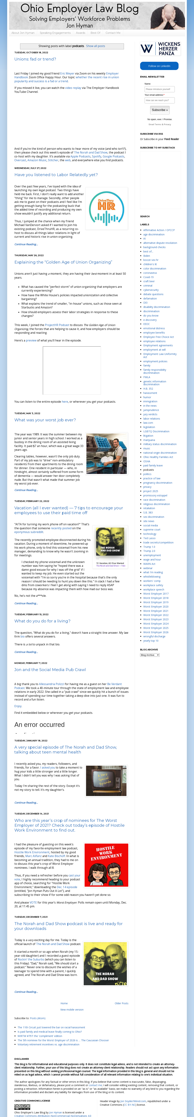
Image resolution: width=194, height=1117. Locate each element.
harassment (150, 393)
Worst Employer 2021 (155, 611)
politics (147, 474)
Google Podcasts (113, 156)
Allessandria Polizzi (51, 684)
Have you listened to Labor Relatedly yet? (56, 174)
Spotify (96, 156)
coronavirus (150, 272)
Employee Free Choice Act (158, 337)
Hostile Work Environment (31, 852)
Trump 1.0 (149, 546)
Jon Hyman (55, 1112)
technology (149, 534)
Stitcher (53, 160)
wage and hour (152, 559)
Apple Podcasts (80, 156)
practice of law (151, 478)
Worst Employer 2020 (155, 606)
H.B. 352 (148, 388)
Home (64, 1003)
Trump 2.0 (149, 551)
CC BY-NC (129, 1104)
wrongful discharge (154, 636)
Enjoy (18, 706)
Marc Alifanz (33, 856)
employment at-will (154, 349)
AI (144, 238)
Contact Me (113, 32)
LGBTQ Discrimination (156, 431)
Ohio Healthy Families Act (158, 457)
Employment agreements (158, 345)
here (65, 402)
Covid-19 (148, 277)
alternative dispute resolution (160, 243)
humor (147, 397)
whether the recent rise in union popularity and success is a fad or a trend (66, 79)
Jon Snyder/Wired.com (133, 1101)
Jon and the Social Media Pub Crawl (50, 669)
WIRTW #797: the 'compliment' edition (40, 1036)
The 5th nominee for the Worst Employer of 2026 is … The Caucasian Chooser (63, 1040)
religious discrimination (156, 504)
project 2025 (150, 491)
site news (148, 521)
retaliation (149, 508)
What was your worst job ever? (45, 420)
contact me (95, 1085)
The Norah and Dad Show (90, 152)
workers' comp (152, 581)
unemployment (152, 555)
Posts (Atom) (37, 1018)
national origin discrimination (160, 452)
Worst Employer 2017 (155, 593)
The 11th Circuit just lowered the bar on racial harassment (51, 1027)
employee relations (154, 341)
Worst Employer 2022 (155, 615)
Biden (146, 255)
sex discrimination (153, 516)
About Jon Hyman (22, 32)
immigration (150, 401)
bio (22, 636)
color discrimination (154, 268)
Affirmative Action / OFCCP (159, 230)
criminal (147, 285)
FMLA (146, 377)
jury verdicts (150, 414)
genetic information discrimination (154, 383)
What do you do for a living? (42, 621)
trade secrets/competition (158, 542)
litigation (148, 435)
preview (31, 340)
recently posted (61, 528)
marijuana (149, 440)
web (68, 160)
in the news (150, 405)
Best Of (95, 32)
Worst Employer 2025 (155, 628)
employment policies (155, 361)
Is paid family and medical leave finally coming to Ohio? (50, 1031)
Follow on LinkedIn (159, 66)
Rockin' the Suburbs (31, 959)
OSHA (146, 461)
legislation (149, 427)
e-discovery (150, 320)
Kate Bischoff (56, 856)
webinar (148, 568)
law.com (148, 422)
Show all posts (95, 46)
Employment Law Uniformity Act (160, 355)
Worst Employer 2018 (155, 598)
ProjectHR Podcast (57, 325)
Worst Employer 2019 (155, 602)
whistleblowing (151, 576)
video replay (73, 88)
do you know (150, 315)
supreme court (151, 529)
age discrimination (154, 234)
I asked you (47, 767)
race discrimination (154, 499)
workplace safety (153, 585)
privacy (147, 486)
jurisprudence (151, 410)
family (146, 365)
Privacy (167, 124)
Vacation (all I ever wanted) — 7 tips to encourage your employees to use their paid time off (68, 510)
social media (150, 525)
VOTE (33, 902)
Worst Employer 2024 (155, 623)
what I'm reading (153, 572)
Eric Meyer (67, 73)
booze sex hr (150, 260)
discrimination (151, 311)
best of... (148, 251)
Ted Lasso (149, 538)
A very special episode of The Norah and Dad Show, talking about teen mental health (65, 750)
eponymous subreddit (28, 532)
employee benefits (154, 332)
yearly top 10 (150, 640)
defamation (150, 298)
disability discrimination (156, 307)
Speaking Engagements (55, 32)
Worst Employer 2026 (155, 632)
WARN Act (149, 564)
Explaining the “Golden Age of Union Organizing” (63, 262)
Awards (80, 32)
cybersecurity (151, 290)
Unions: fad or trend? (35, 59)
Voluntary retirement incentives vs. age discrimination (48, 1044)
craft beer (149, 281)
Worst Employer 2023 (155, 619)
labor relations (151, 418)
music (146, 448)
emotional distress (154, 328)
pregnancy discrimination (157, 482)
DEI (145, 302)
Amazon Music (37, 160)
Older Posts (121, 1003)
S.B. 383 (148, 512)
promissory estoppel (155, 495)
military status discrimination (160, 444)
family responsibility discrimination (154, 371)
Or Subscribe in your (159, 139)
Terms (158, 124)
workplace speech (153, 589)
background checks (154, 247)
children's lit (150, 264)
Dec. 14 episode (67, 887)
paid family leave (153, 465)
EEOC (146, 324)
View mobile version (72, 1009)
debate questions (153, 294)
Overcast (20, 160)
